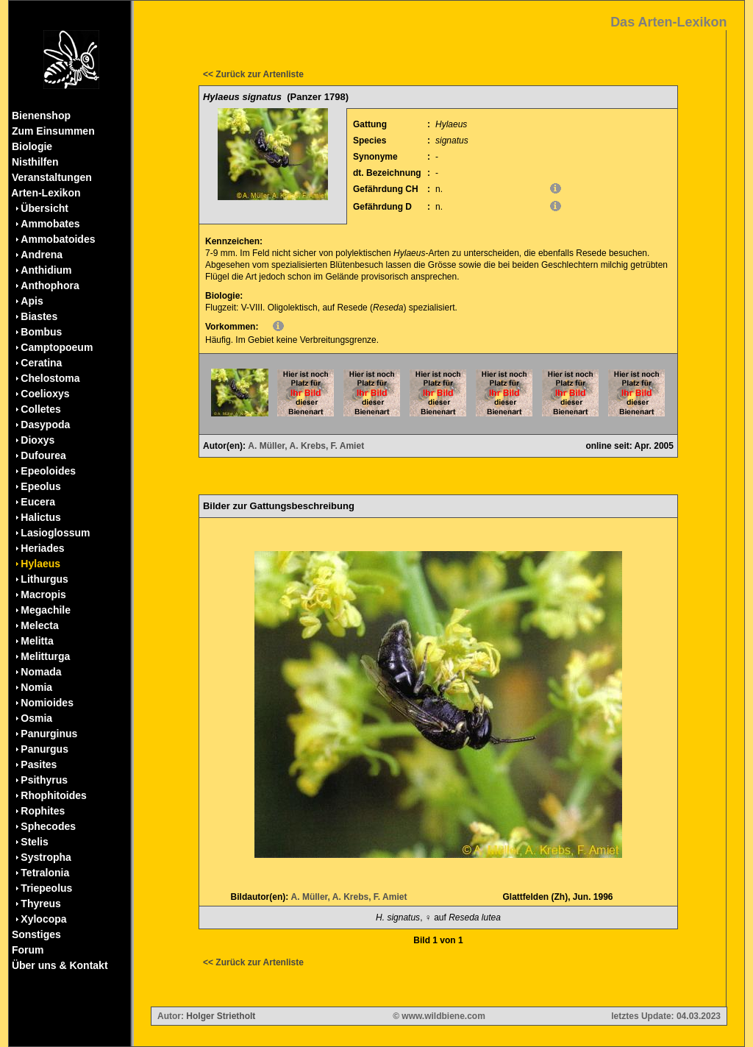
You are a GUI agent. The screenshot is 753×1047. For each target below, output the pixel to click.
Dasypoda (45, 424)
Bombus (41, 332)
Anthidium (46, 270)
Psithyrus (44, 780)
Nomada (41, 672)
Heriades (42, 548)
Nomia (36, 687)
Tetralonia (45, 873)
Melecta (39, 625)
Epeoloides (48, 471)
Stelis (34, 842)
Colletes (40, 409)
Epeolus (40, 486)
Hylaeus (40, 563)
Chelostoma (50, 378)
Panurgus (44, 749)
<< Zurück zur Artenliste (253, 74)
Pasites (39, 764)
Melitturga (45, 656)
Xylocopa (43, 919)
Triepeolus (46, 888)
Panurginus (49, 733)
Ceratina (41, 363)
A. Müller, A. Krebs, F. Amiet (306, 446)
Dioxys (37, 440)
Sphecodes (48, 826)
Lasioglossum (55, 533)
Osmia (36, 718)
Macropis (43, 594)
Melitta (37, 641)
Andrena (42, 254)
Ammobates (50, 224)
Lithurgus (44, 579)
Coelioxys (45, 394)
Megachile (46, 610)
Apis (32, 301)
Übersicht (44, 208)
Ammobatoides (58, 239)
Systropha (46, 857)
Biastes (39, 316)
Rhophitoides (53, 795)
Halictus (40, 517)
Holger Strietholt (220, 1016)
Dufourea (43, 455)
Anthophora (50, 285)
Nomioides (47, 703)
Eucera (38, 502)
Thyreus (40, 903)
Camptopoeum (57, 347)
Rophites (43, 811)
